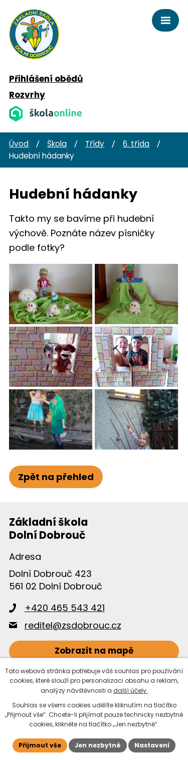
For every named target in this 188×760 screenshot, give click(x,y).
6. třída (136, 143)
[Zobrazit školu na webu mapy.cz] (94, 651)
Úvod (19, 143)
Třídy (94, 143)
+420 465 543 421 (65, 607)
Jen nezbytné (98, 745)
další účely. (130, 690)
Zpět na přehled (56, 477)
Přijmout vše (40, 745)
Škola (57, 143)
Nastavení (151, 745)
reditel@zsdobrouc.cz (73, 625)
